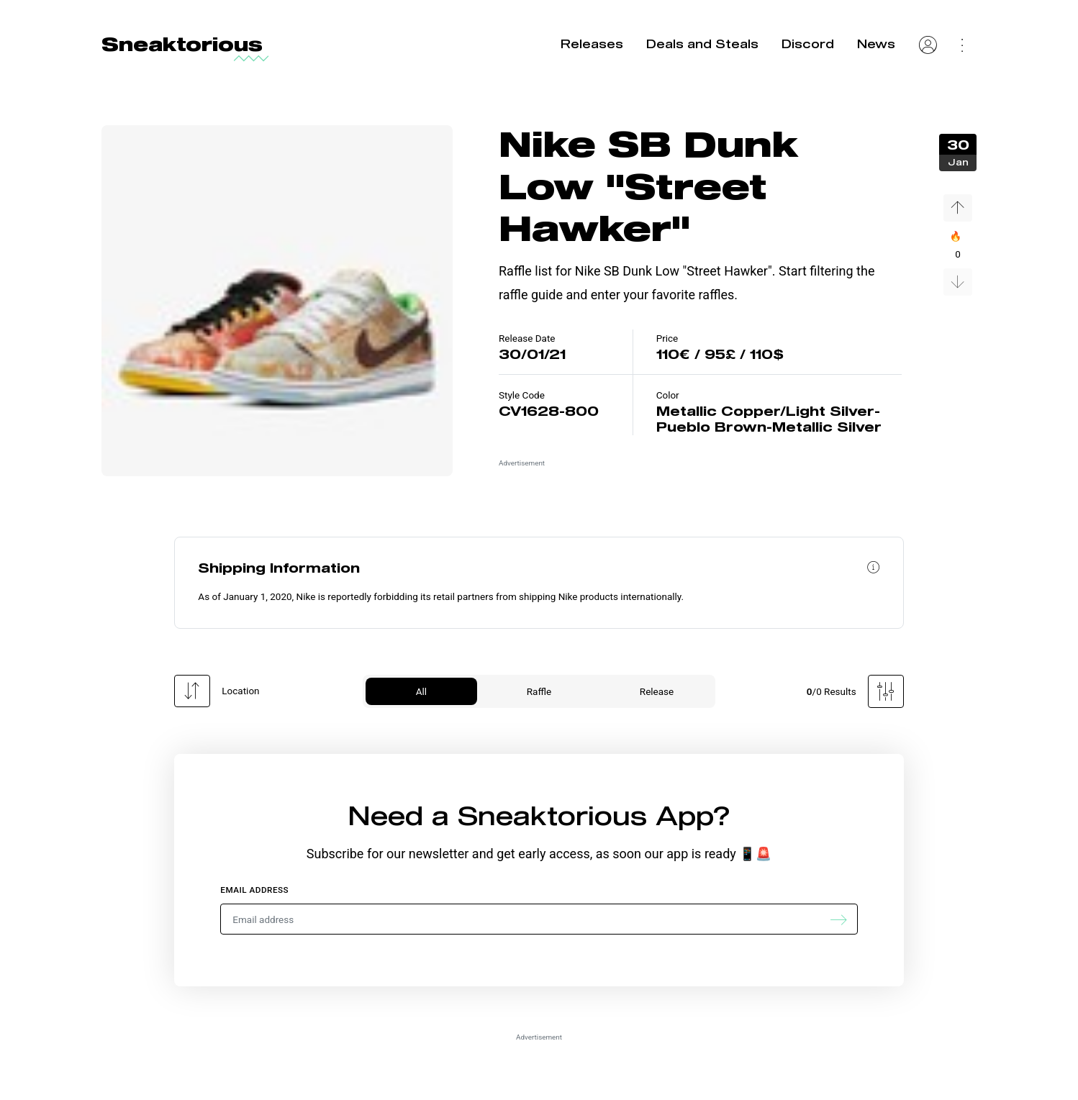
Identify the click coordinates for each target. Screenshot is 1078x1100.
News (876, 43)
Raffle (539, 691)
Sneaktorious (182, 44)
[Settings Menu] (962, 44)
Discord (808, 43)
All (421, 691)
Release (657, 691)
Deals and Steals (702, 43)
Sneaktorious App (585, 815)
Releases (592, 43)
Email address (254, 890)
